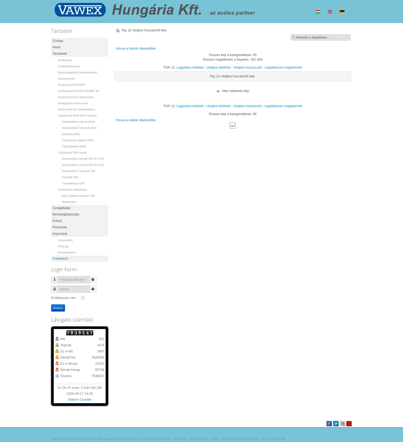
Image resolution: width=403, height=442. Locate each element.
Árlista (57, 221)
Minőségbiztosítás (65, 214)
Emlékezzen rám (63, 298)
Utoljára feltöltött (218, 67)
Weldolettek (69, 201)
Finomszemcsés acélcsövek (75, 97)
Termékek (59, 53)
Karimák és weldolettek (72, 189)
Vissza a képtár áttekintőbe (136, 48)
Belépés (58, 307)
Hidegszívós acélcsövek (73, 103)
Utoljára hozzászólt (247, 67)
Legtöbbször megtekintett (283, 67)
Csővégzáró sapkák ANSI (78, 140)
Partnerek (59, 227)
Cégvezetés (65, 240)
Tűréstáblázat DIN (73, 183)
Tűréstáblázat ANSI (74, 146)
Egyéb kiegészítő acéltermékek (77, 72)
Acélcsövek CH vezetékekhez (76, 109)
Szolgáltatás (61, 208)
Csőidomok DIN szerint (72, 152)
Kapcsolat (59, 234)
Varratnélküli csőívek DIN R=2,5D (83, 164)
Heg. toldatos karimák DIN (78, 195)
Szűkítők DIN (70, 177)
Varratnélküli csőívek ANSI (78, 121)
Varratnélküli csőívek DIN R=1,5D (83, 158)
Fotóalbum (60, 258)
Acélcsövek (65, 60)
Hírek (56, 47)
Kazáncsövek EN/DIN (71, 84)
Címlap (57, 41)
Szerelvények (66, 78)
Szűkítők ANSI (71, 134)
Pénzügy (63, 246)
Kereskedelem (67, 252)
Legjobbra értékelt (190, 67)
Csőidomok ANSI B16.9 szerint (77, 115)
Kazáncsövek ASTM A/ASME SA (78, 90)
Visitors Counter (79, 399)
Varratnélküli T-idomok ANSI (79, 127)
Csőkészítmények (69, 66)
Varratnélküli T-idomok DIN (78, 171)
